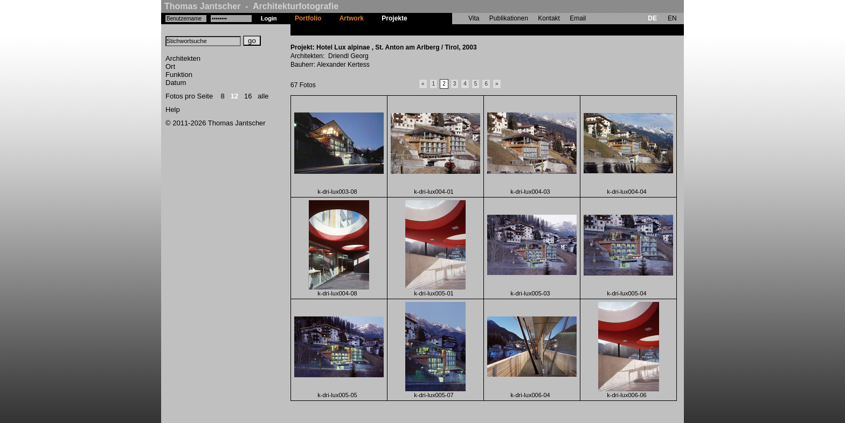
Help (172, 109)
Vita (473, 18)
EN (672, 18)
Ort (170, 66)
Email (578, 18)
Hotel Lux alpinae (442, 29)
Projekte (394, 18)
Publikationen (508, 18)
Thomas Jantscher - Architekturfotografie (251, 6)
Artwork (352, 18)
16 (248, 96)
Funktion (178, 74)
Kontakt (549, 18)
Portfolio (308, 18)
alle (263, 96)
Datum (175, 83)
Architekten (182, 58)
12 (234, 96)
